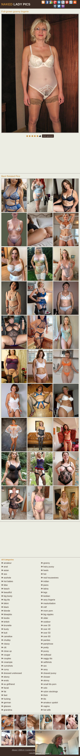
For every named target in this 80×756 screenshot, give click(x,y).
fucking (5, 699)
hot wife (46, 710)
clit (3, 647)
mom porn (47, 611)
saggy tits (46, 658)
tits (43, 699)
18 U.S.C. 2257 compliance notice (54, 750)
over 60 (45, 636)
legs (44, 592)
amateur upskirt (49, 702)
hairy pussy (47, 567)
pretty (45, 647)
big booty (6, 596)
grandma (6, 710)
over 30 (45, 625)
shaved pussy (48, 673)
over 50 (45, 633)
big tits (5, 600)
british (5, 622)
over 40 (45, 629)
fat (3, 691)
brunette (6, 625)
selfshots (46, 662)
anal (4, 567)
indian (45, 581)
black (5, 607)
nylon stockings (49, 691)
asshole (6, 578)
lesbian (45, 596)
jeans (44, 585)
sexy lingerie (48, 600)
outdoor (46, 622)
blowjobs (6, 614)
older (44, 618)
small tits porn (48, 684)
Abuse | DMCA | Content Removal (26, 750)
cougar (5, 655)
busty (5, 629)
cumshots (7, 666)
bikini (5, 603)
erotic (5, 680)
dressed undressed (11, 673)
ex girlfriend (8, 684)
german (6, 702)
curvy (5, 669)
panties (45, 640)
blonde (5, 611)
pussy (45, 651)
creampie (6, 662)
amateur (6, 563)
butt (4, 633)
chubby (6, 640)
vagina (45, 706)
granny (45, 563)
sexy (44, 669)
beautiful (6, 592)
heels (44, 570)
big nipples (47, 614)
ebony (5, 677)
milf (44, 607)
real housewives (49, 578)
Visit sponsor (48, 136)
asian (5, 570)
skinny (45, 680)
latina (44, 589)
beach (5, 589)
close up (6, 651)
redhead (46, 655)
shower (45, 677)
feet (4, 695)
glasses (6, 706)
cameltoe (6, 636)
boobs (5, 618)
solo (44, 688)
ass (4, 574)
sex (44, 666)
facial (5, 688)
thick (44, 695)
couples (6, 658)
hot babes (7, 581)
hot (43, 574)
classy (5, 644)
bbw (4, 585)
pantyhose (47, 644)
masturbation (48, 603)
